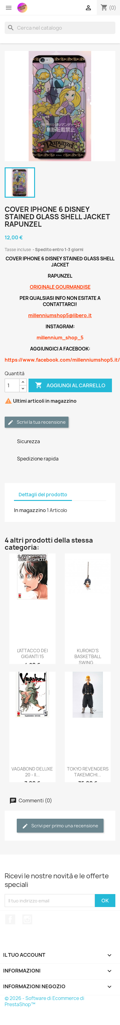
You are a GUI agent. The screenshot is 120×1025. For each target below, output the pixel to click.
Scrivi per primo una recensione (60, 826)
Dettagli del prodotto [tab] (43, 494)
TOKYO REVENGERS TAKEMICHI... (88, 772)
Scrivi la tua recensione (36, 422)
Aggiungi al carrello (70, 385)
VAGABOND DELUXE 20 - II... (32, 772)
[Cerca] (60, 28)
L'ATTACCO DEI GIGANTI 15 (32, 654)
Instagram (27, 919)
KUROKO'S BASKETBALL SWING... (87, 657)
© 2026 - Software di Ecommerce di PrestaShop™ (44, 1001)
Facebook (10, 919)
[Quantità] (12, 385)
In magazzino (30, 510)
